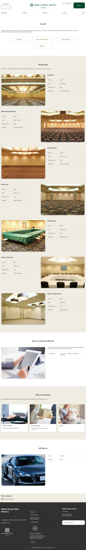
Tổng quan (4, 13)
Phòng (24, 13)
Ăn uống (44, 13)
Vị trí (83, 13)
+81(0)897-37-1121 (5, 522)
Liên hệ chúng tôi (67, 3)
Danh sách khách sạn (68, 522)
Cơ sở (64, 13)
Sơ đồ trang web (34, 522)
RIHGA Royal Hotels (69, 509)
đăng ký (33, 541)
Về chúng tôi (65, 511)
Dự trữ (78, 5)
